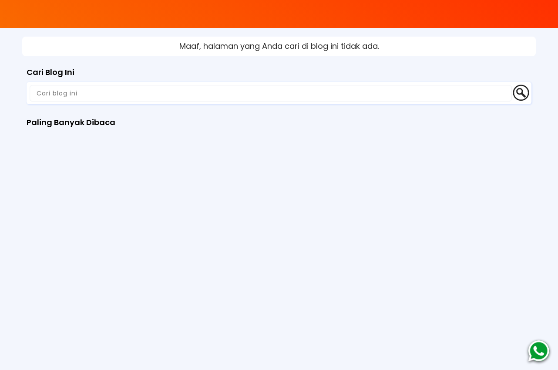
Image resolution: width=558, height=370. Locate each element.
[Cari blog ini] (271, 93)
